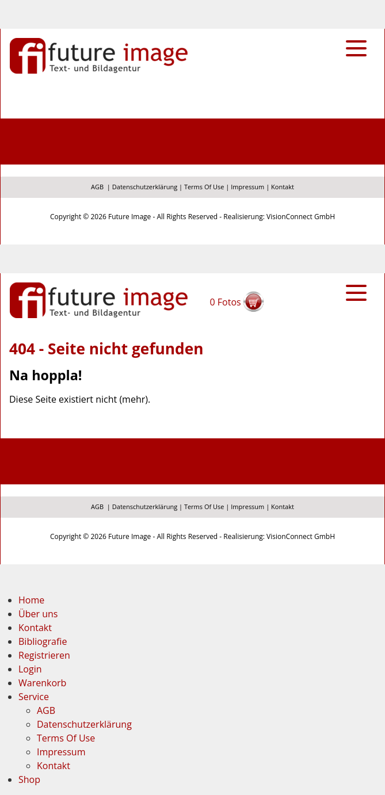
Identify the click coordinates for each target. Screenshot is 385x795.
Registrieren (44, 655)
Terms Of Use (204, 186)
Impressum (247, 186)
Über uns (38, 613)
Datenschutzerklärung (144, 186)
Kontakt (282, 186)
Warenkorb (42, 682)
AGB (97, 186)
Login (30, 669)
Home (31, 600)
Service (33, 696)
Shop (29, 779)
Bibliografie (42, 641)
